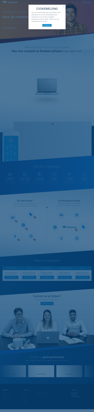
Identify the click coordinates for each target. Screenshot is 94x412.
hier (46, 21)
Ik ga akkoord (47, 25)
